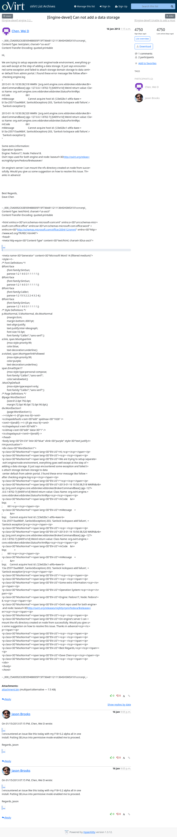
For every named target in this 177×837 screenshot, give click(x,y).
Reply (6, 699)
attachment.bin (10, 689)
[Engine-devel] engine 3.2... (17, 20)
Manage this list (84, 6)
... (4, 247)
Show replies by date (119, 704)
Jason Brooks (21, 714)
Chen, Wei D (20, 31)
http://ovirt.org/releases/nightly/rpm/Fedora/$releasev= (59, 608)
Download (144, 46)
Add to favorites (145, 63)
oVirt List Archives (28, 6)
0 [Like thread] (112, 695)
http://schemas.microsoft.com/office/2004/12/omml (46, 229)
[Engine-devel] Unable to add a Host (154, 20)
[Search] (172, 6)
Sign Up (121, 6)
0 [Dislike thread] (119, 695)
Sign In (105, 6)
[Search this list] (150, 6)
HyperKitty (89, 832)
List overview (142, 38)
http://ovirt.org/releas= (76, 157)
